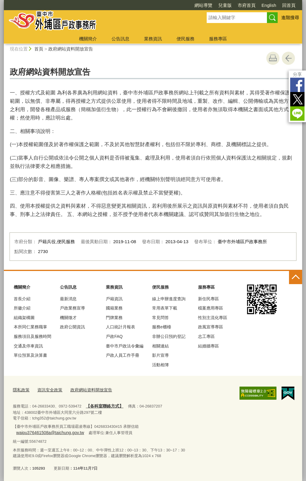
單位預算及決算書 (30, 355)
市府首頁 (247, 5)
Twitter (297, 99)
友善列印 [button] (272, 58)
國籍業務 (114, 308)
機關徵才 (68, 317)
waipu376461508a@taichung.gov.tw (172, 425)
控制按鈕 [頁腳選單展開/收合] (295, 277)
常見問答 (160, 317)
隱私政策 (20, 389)
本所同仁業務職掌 (30, 326)
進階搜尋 (290, 17)
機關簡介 (88, 38)
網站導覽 (203, 5)
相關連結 (160, 346)
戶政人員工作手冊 (122, 355)
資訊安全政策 (47, 389)
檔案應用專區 (210, 308)
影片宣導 (160, 355)
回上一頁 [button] (288, 58)
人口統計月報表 (120, 326)
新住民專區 (208, 298)
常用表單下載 (164, 308)
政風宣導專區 (210, 326)
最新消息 (68, 298)
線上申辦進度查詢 (169, 298)
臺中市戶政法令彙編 (124, 346)
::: (1, 273)
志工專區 (206, 336)
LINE (297, 113)
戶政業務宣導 (72, 308)
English (269, 5)
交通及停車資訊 (28, 346)
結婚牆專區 (208, 346)
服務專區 (218, 38)
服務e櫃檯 (161, 326)
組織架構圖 (24, 317)
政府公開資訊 (72, 326)
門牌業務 (114, 317)
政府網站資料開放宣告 (70, 48)
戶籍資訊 (114, 298)
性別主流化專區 (212, 317)
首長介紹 (22, 298)
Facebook (297, 85)
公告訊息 (120, 38)
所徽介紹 (22, 308)
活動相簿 (160, 364)
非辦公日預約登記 (169, 336)
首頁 (38, 48)
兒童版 (225, 5)
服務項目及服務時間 (32, 336)
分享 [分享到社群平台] (297, 74)
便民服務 (185, 38)
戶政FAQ (114, 336)
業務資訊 (153, 38)
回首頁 (289, 5)
